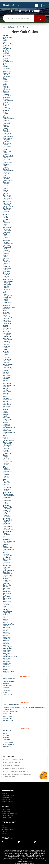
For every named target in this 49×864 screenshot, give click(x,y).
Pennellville (6, 478)
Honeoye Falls (7, 296)
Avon (4, 65)
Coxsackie (6, 172)
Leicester (6, 351)
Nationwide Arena (7, 815)
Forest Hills (6, 240)
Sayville (5, 552)
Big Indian (6, 88)
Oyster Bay (6, 458)
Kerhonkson (7, 328)
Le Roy (5, 349)
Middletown (7, 395)
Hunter (5, 304)
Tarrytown (6, 588)
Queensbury (7, 509)
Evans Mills (6, 222)
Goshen (5, 265)
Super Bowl (5, 793)
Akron (5, 40)
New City (6, 416)
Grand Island (7, 268)
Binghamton (7, 89)
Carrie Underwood (9, 679)
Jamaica (6, 318)
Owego (5, 456)
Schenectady (7, 557)
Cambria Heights (8, 118)
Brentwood (6, 97)
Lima (4, 356)
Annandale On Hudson (10, 57)
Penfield (5, 476)
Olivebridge (6, 448)
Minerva (5, 396)
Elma (4, 213)
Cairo (4, 115)
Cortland (6, 169)
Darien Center (7, 180)
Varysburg (6, 613)
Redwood (6, 515)
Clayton (5, 149)
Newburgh (6, 424)
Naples (5, 411)
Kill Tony (6, 735)
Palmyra (5, 466)
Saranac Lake (7, 548)
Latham (5, 348)
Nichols (5, 429)
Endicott (5, 221)
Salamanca (6, 544)
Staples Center (6, 817)
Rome (5, 533)
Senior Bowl (7, 714)
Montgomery (7, 404)
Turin (4, 600)
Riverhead (6, 523)
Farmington (7, 229)
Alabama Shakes (8, 681)
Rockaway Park (8, 530)
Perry (5, 479)
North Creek (7, 430)
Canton (5, 125)
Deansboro (6, 182)
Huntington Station (9, 307)
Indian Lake (6, 309)
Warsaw (5, 629)
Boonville (6, 92)
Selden (5, 561)
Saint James (7, 543)
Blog (3, 825)
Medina (5, 388)
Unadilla (5, 603)
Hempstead (7, 284)
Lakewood (6, 343)
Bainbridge (6, 68)
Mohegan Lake (8, 400)
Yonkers (5, 669)
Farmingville (7, 231)
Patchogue (6, 469)
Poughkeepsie (7, 500)
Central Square (8, 136)
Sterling (5, 578)
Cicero (5, 148)
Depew (5, 188)
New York (6, 421)
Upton (5, 606)
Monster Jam (7, 718)
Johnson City (7, 323)
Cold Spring (6, 159)
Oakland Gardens (8, 440)
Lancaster (6, 344)
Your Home (6, 673)
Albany (5, 42)
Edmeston (6, 209)
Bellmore (6, 81)
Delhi (4, 187)
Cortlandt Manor (8, 170)
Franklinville (7, 245)
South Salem (7, 572)
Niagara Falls (7, 426)
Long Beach (7, 367)
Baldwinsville (7, 70)
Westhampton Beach (10, 656)
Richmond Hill (7, 520)
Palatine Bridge (8, 461)
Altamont (6, 45)
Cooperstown (7, 162)
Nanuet (5, 409)
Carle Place (6, 127)
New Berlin (6, 414)
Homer (5, 294)
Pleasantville (7, 489)
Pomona (6, 491)
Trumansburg (7, 596)
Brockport (6, 104)
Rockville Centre (8, 531)
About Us (4, 831)
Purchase (6, 505)
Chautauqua (7, 143)
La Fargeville (7, 333)
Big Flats (5, 86)
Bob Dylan (6, 688)
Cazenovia (6, 131)
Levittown (6, 352)
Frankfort (6, 242)
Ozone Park (7, 460)
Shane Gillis (7, 731)
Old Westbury (7, 447)
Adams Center (7, 37)
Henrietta (6, 286)
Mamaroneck (7, 375)
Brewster (6, 99)
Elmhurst (6, 214)
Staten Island (7, 577)
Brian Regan (7, 746)
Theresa (5, 590)
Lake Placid (6, 341)
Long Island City (8, 369)
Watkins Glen (7, 639)
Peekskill (6, 474)
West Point (6, 652)
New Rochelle (7, 419)
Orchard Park (7, 453)
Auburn (5, 63)
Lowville (5, 370)
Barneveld (6, 73)
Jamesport (6, 320)
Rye (4, 538)
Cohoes (5, 157)
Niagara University (9, 427)
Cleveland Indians (7, 801)
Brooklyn (6, 110)
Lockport (6, 365)
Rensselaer (6, 517)
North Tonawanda (9, 432)
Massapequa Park (9, 385)
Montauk (6, 403)
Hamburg (6, 276)
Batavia (5, 75)
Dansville (6, 179)
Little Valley (6, 361)
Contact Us (5, 833)
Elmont (5, 218)
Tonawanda (7, 593)
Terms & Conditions (8, 829)
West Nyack (7, 650)
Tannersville (7, 585)
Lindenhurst (7, 359)
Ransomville (7, 510)
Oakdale (5, 439)
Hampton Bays (8, 281)
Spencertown (7, 575)
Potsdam (6, 499)
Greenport (6, 273)
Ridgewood (6, 522)
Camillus (6, 120)
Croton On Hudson (9, 174)
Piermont (6, 481)
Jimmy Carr (7, 740)
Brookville (6, 112)
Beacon (5, 78)
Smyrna (5, 569)
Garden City (7, 252)
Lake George (7, 336)
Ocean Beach (7, 442)
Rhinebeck (6, 518)
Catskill (5, 130)
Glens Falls (6, 261)
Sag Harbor (6, 539)
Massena (6, 387)
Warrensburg (7, 627)
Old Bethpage (7, 445)
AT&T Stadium (6, 809)
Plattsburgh (7, 487)
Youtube (4, 827)
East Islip (6, 200)
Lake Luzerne (7, 339)
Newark (5, 422)
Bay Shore (6, 76)
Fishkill (5, 234)
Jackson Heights (8, 317)
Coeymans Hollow (9, 156)
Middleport (6, 393)
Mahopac (6, 372)
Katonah (5, 326)
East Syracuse (7, 208)
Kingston (6, 331)
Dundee (5, 190)
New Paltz (6, 417)
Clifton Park (7, 151)
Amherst (6, 52)
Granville (6, 270)
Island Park (6, 313)
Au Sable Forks (8, 62)
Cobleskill (6, 154)
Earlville (5, 193)
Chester (5, 144)
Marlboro (6, 380)
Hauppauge (7, 283)
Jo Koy (5, 733)
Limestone (6, 357)
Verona (5, 616)
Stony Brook (7, 580)
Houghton (6, 299)
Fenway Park (6, 811)
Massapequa (7, 383)
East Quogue (7, 205)
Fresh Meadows (8, 247)
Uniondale (6, 604)
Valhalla (5, 609)
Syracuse (6, 583)
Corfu (5, 166)
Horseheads (7, 297)
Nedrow (5, 413)
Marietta (6, 378)
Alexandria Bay (8, 44)
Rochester (6, 525)
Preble (5, 502)
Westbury (6, 655)
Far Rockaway (7, 226)
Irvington (6, 312)
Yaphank (6, 668)
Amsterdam (7, 55)
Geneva (5, 255)
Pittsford (6, 484)
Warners (5, 626)
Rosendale (6, 535)
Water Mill (6, 632)
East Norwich (7, 203)
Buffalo (5, 114)
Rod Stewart (7, 690)
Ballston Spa (7, 71)
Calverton (6, 117)
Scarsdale (6, 554)
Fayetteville (6, 232)
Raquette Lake (7, 512)
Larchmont (6, 346)
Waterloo (6, 635)
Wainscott (6, 619)
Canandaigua (7, 122)
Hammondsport (8, 279)
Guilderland (6, 274)
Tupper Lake (7, 598)
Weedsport (6, 643)
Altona (5, 47)
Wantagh (6, 622)
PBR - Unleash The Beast (10, 711)
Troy (4, 595)
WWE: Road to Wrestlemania (12, 705)
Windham (6, 660)
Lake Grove (6, 338)
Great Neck (6, 271)
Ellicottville (6, 211)
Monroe (5, 401)
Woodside (6, 665)
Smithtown (6, 567)
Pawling (5, 473)
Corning (5, 167)
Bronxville (6, 107)
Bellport (5, 83)
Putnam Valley (7, 507)
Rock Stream (7, 528)
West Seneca (7, 653)
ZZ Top (5, 692)
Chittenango (7, 146)
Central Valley (7, 138)
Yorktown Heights (9, 671)
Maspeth (6, 382)
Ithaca (5, 315)
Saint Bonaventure (9, 541)
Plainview (6, 486)
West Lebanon (7, 648)
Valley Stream (7, 611)
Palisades (6, 465)
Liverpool (6, 362)
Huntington (6, 305)
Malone (5, 374)
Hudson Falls (7, 302)
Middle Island (7, 391)
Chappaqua (7, 140)
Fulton (5, 248)
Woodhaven (7, 663)
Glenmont (6, 260)
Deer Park (6, 183)
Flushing (5, 237)
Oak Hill (5, 437)
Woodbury (6, 661)
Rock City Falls (7, 526)
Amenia (5, 50)
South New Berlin (8, 570)
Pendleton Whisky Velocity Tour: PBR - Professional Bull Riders (23, 707)
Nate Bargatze (8, 742)
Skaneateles (7, 565)
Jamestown (7, 322)
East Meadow (7, 201)
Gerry (5, 257)
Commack (6, 161)
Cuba (4, 175)
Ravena (5, 513)
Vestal (5, 617)
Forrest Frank (8, 685)
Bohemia (6, 91)
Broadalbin (6, 102)
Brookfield (6, 109)
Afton (5, 39)
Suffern (5, 582)
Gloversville (6, 263)
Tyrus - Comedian (8, 744)
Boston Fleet (7, 709)
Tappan (5, 587)
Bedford (5, 79)
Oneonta (6, 452)
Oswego (5, 455)
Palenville (6, 463)
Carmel (5, 128)
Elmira (5, 216)
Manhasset (6, 377)
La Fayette (6, 335)
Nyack (5, 435)
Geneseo (6, 253)
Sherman (6, 564)
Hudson (5, 300)
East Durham (7, 196)
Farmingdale (7, 227)
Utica (4, 608)
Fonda (5, 239)
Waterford (6, 634)
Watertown (6, 637)
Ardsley (5, 58)
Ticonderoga (7, 591)
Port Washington (8, 496)
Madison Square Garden (9, 813)
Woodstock (6, 666)
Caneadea (6, 123)
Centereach (7, 133)
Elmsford (6, 219)
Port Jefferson (8, 494)
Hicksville (6, 287)
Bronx (5, 105)
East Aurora (7, 195)
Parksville (6, 468)
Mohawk (6, 398)
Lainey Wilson (7, 694)
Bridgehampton (8, 101)
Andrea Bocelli (8, 737)
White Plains (7, 658)
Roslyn (5, 536)
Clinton (5, 153)
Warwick (5, 630)
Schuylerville (7, 559)
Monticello (6, 406)
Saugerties (6, 551)
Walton (5, 621)
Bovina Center (7, 96)
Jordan (5, 325)
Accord (5, 36)
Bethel (5, 84)
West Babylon (7, 647)
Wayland (6, 640)
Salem (5, 546)
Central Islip (7, 135)
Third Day (6, 683)
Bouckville (6, 94)
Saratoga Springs (8, 549)
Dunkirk (5, 192)
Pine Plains (6, 482)
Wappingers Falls (8, 624)
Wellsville (6, 645)
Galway (5, 250)
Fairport (5, 224)
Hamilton (6, 278)
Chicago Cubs (6, 799)
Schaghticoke (7, 556)
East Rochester (8, 206)
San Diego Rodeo (8, 720)
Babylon (5, 66)
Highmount (6, 289)
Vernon (5, 614)
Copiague (6, 164)
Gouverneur (7, 266)
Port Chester (7, 492)
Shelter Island (7, 562)
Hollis (4, 292)
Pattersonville (7, 471)
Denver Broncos (7, 797)
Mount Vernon (7, 408)
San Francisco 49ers (8, 795)
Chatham (6, 141)
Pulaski (5, 504)
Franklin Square (8, 244)
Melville (5, 390)
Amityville (6, 53)
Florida (5, 235)
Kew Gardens (7, 330)
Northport (6, 434)
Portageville (7, 497)
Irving (5, 310)
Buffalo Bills (7, 716)
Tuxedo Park (7, 601)
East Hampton (7, 198)
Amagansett (7, 49)
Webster (5, 642)
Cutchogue (6, 177)
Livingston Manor (8, 364)
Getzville (6, 258)
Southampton (7, 574)
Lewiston (6, 354)
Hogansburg (7, 291)
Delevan (5, 185)
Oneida (5, 450)
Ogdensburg (7, 443)
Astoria (5, 60)
